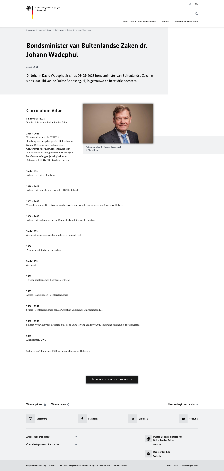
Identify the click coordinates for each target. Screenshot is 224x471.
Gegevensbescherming (36, 465)
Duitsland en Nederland (186, 21)
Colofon (52, 465)
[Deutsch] (190, 3)
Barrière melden (121, 465)
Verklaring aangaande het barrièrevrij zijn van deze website (85, 465)
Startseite (31, 30)
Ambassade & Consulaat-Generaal (140, 21)
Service (165, 21)
